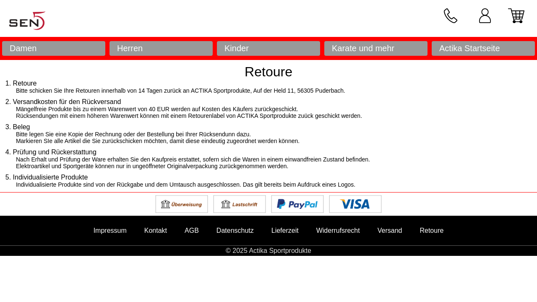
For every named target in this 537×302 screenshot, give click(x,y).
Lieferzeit (285, 230)
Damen (23, 48)
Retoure (431, 230)
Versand (390, 230)
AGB (192, 230)
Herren (130, 48)
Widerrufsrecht (338, 230)
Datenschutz (235, 230)
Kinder (236, 48)
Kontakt (155, 230)
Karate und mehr (363, 48)
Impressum (110, 230)
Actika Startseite (469, 48)
